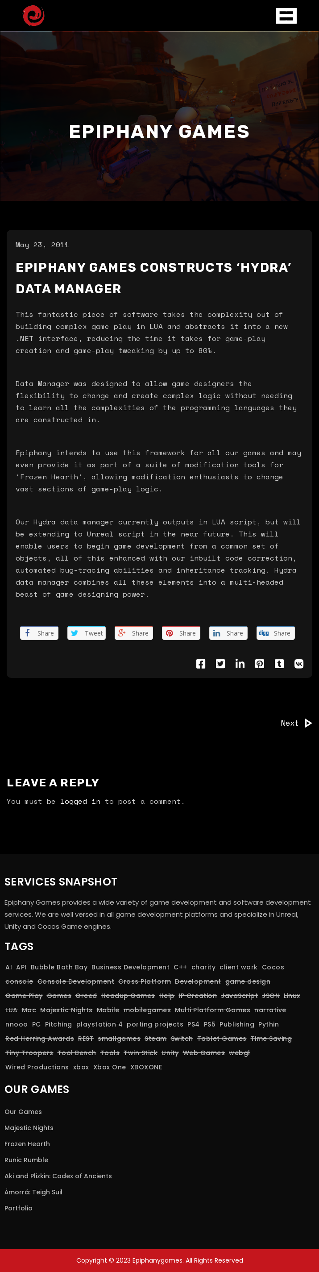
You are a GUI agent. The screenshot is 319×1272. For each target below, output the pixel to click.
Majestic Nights (29, 1127)
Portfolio (18, 1208)
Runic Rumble (26, 1160)
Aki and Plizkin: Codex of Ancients (58, 1176)
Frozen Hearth (27, 1143)
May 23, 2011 (42, 244)
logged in (80, 801)
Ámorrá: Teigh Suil (33, 1192)
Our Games (23, 1111)
